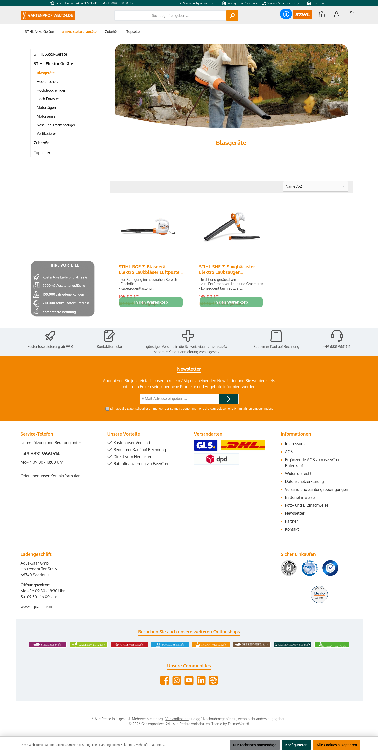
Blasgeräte (46, 73)
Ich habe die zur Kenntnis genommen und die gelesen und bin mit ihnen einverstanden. (191, 408)
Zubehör (41, 142)
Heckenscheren (49, 81)
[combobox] (170, 15)
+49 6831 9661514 (336, 347)
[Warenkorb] (351, 14)
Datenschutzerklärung (304, 481)
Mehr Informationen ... (150, 745)
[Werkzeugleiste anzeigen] (286, 14)
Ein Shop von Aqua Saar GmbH (197, 3)
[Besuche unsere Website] (213, 680)
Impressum (295, 443)
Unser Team (317, 3)
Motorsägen (46, 107)
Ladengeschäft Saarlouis (239, 3)
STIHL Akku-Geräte (50, 54)
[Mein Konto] (336, 14)
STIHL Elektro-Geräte (53, 63)
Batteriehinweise (300, 497)
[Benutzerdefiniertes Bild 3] (330, 568)
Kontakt (292, 529)
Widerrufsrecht (298, 473)
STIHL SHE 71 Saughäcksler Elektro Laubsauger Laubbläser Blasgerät (227, 269)
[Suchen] (232, 15)
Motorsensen (47, 116)
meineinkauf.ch (217, 347)
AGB (213, 408)
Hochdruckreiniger (51, 90)
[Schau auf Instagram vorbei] (176, 680)
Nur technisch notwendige (254, 745)
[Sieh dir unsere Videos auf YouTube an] (189, 680)
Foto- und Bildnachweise (307, 505)
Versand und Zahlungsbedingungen (316, 489)
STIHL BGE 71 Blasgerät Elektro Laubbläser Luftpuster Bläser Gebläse (150, 269)
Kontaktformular (109, 347)
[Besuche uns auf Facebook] (164, 680)
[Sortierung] (315, 186)
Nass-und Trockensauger (56, 125)
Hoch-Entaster (48, 99)
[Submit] (229, 399)
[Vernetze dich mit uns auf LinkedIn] (201, 680)
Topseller (42, 152)
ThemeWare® (238, 724)
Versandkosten (176, 719)
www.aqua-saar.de (37, 606)
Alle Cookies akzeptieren (336, 745)
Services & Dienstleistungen (281, 3)
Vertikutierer (46, 133)
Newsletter (295, 513)
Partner (291, 521)
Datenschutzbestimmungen (145, 408)
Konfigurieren (296, 745)
